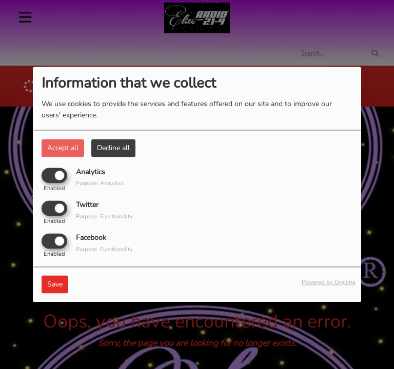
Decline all (113, 148)
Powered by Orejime (329, 282)
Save (55, 285)
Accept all (62, 148)
